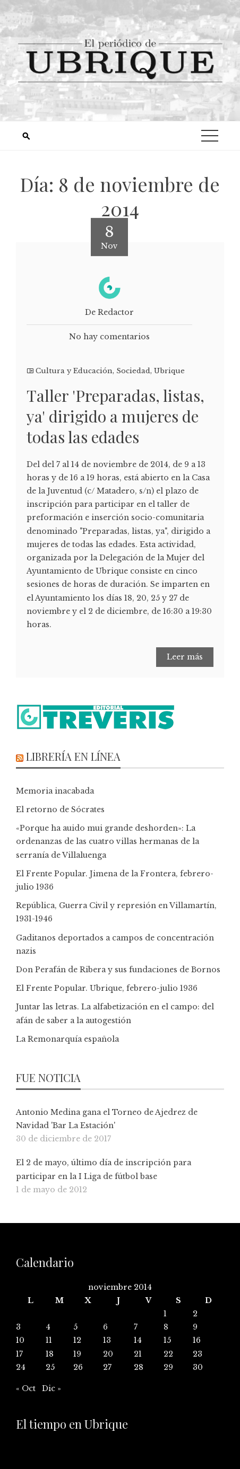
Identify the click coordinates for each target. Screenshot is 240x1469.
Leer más (185, 657)
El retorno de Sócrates (60, 809)
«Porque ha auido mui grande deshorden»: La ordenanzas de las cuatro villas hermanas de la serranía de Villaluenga (107, 841)
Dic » (51, 1388)
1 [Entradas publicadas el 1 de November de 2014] (165, 1313)
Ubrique (169, 370)
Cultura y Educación (74, 370)
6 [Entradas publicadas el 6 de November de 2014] (105, 1327)
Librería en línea (73, 756)
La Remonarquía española (67, 1039)
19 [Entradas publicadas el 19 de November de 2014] (77, 1354)
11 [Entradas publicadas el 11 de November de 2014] (49, 1340)
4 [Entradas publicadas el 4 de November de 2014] (48, 1327)
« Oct (26, 1388)
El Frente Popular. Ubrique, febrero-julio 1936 (107, 988)
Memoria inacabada (55, 791)
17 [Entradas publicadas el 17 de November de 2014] (19, 1354)
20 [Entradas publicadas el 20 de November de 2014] (108, 1354)
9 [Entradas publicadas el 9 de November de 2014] (195, 1327)
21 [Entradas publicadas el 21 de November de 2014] (138, 1354)
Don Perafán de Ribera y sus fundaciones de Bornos (118, 969)
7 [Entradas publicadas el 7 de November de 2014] (136, 1327)
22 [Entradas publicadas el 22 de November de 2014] (168, 1354)
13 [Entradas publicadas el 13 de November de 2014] (107, 1340)
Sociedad (133, 370)
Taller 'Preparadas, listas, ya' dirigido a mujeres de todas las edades (115, 416)
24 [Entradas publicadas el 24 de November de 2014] (20, 1367)
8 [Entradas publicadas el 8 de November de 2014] (166, 1327)
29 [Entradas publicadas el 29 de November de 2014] (168, 1367)
